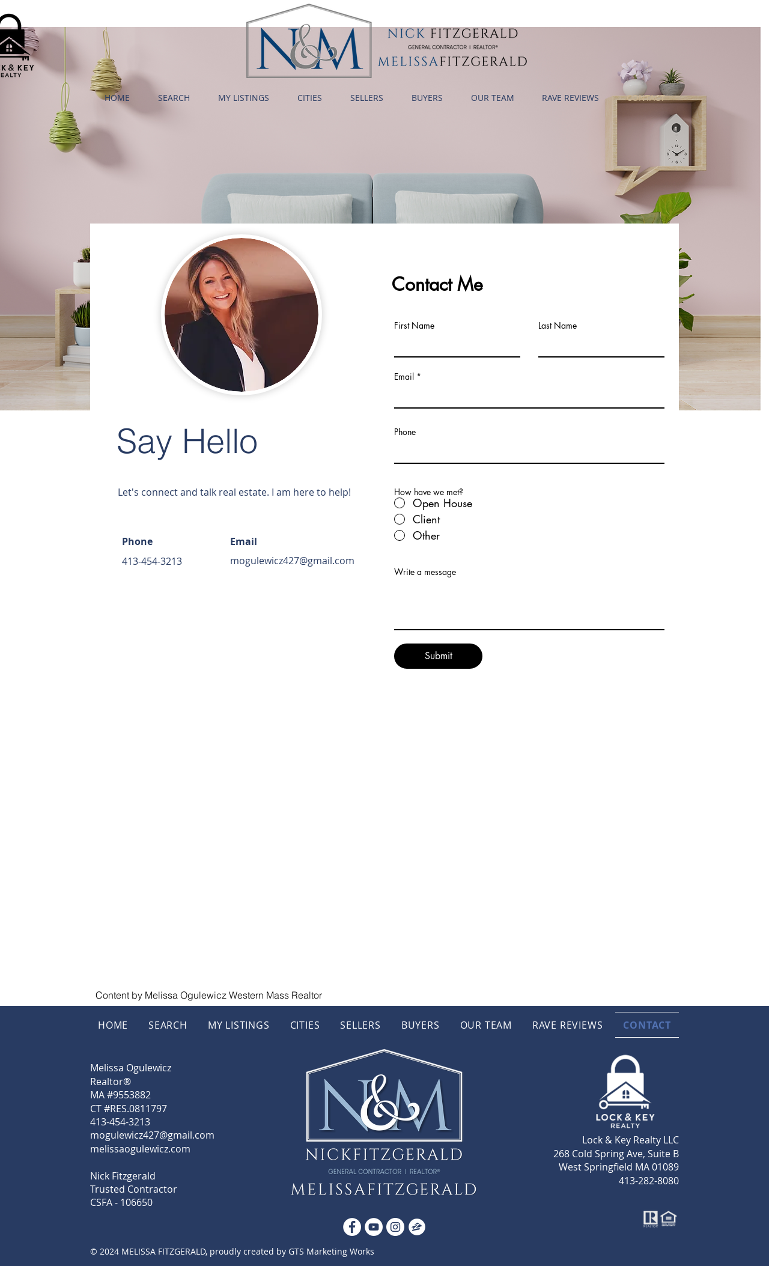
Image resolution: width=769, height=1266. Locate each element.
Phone (405, 432)
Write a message (425, 572)
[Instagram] (395, 1227)
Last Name (557, 325)
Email (404, 377)
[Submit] (438, 656)
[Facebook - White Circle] (352, 1227)
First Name (414, 325)
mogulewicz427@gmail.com (292, 560)
